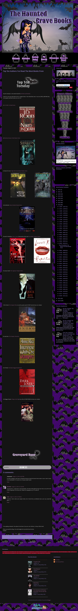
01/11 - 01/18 (62, 294)
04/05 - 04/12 (62, 277)
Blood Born (36, 582)
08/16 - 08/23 (62, 241)
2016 (59, 203)
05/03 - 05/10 (62, 268)
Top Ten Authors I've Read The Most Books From (65, 247)
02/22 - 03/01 (62, 283)
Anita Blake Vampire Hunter (34, 236)
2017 (59, 201)
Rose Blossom (37, 569)
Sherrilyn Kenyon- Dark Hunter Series (12, 138)
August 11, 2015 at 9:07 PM (18, 476)
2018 (59, 199)
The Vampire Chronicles (14, 336)
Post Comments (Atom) (30, 542)
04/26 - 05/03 (62, 270)
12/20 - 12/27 (62, 207)
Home (27, 537)
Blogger (49, 600)
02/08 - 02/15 (62, 287)
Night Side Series (14, 170)
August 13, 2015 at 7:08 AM (15, 496)
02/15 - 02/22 (62, 285)
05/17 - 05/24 (62, 266)
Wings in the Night (16, 399)
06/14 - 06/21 (62, 259)
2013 (59, 301)
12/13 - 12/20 (62, 209)
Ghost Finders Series (23, 170)
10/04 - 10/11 (62, 229)
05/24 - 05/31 (62, 264)
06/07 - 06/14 (62, 262)
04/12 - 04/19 (62, 275)
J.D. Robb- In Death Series (9, 105)
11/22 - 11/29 (62, 216)
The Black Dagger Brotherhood (15, 367)
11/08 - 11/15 (62, 220)
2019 (59, 196)
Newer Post (6, 537)
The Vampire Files (13, 305)
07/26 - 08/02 (62, 253)
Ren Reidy (57, 559)
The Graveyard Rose (59, 561)
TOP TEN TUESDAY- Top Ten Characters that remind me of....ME (69, 335)
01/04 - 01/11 (62, 296)
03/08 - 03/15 (62, 281)
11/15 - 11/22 (62, 218)
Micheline (9, 486)
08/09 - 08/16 (62, 244)
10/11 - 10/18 (62, 226)
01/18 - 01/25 (62, 292)
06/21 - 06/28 (62, 257)
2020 (59, 194)
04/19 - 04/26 (62, 272)
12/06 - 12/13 (62, 211)
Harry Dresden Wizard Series (16, 205)
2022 (59, 190)
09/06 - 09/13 (62, 237)
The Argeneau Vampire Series (16, 270)
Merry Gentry (15, 236)
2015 (59, 205)
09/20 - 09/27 (62, 233)
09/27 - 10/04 (62, 231)
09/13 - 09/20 (62, 235)
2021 (59, 192)
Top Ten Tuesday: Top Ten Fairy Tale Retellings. (68, 311)
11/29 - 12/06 (62, 213)
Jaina (8, 496)
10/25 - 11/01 (62, 222)
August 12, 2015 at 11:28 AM (18, 486)
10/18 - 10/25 (62, 224)
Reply (8, 482)
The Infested (36, 575)
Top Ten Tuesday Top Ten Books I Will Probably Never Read (68, 323)
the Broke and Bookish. (25, 93)
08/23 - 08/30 (62, 239)
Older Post (48, 537)
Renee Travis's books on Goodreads (37, 560)
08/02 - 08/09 (62, 251)
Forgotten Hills (37, 561)
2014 (59, 299)
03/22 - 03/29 (62, 279)
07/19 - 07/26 (62, 255)
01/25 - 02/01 (62, 290)
